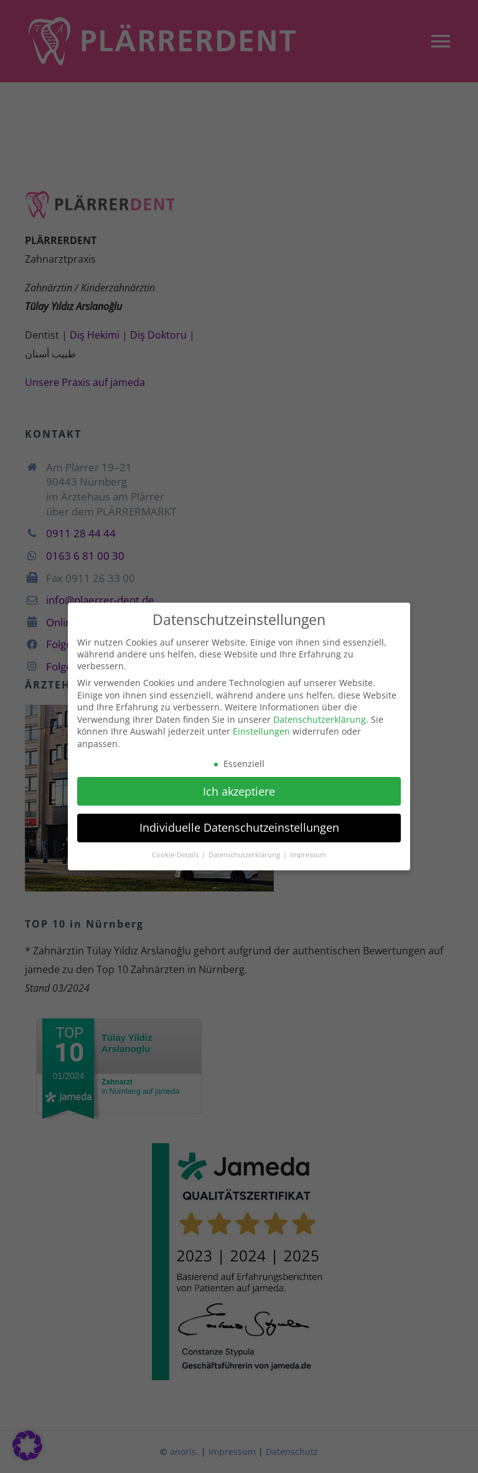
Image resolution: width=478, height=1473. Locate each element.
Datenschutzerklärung (319, 715)
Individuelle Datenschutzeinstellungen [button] (239, 823)
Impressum (308, 850)
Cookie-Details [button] (176, 850)
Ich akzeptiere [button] (239, 786)
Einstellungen (261, 727)
